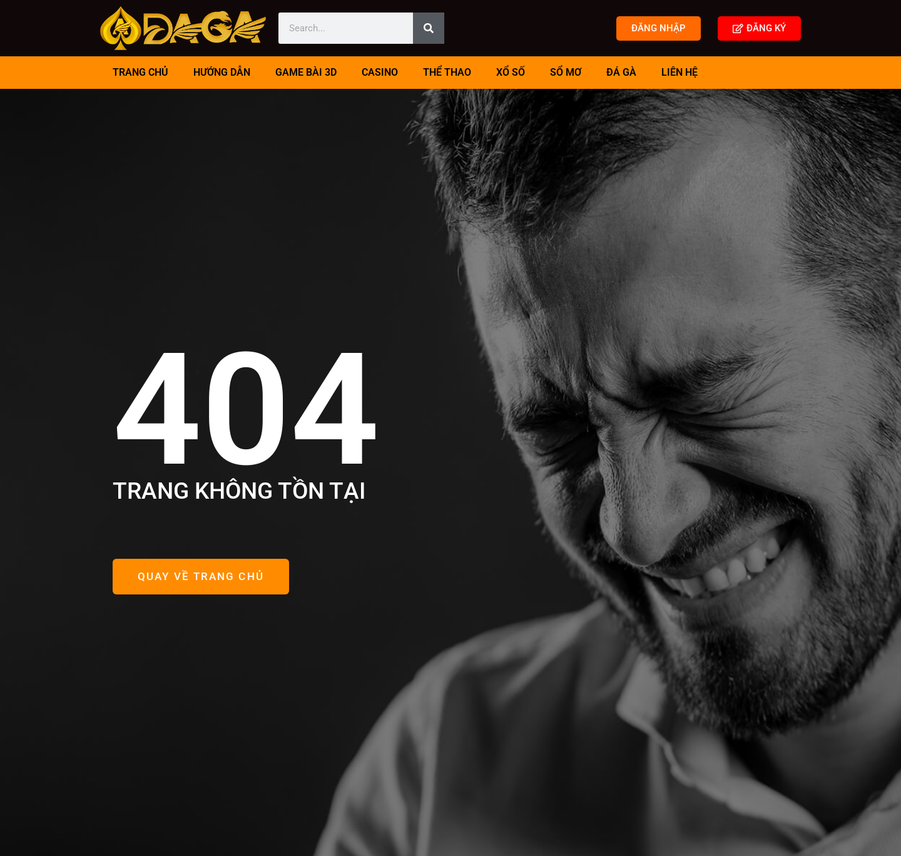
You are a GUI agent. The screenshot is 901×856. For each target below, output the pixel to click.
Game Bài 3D (306, 72)
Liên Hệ (679, 72)
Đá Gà (621, 72)
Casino (380, 72)
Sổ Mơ (565, 72)
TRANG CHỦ (140, 72)
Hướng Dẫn (221, 72)
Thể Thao (447, 72)
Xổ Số (510, 72)
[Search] (428, 28)
